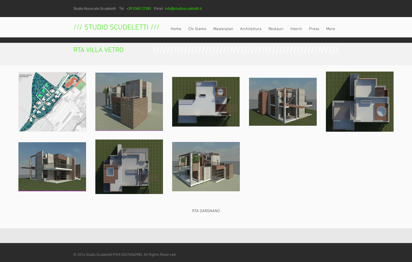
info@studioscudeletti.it (183, 9)
